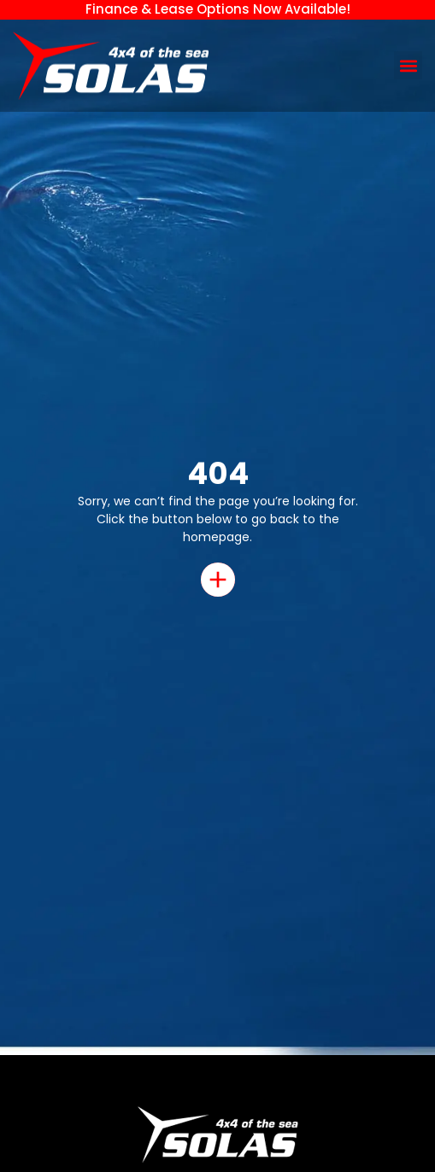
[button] (408, 65)
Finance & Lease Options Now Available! (217, 9)
